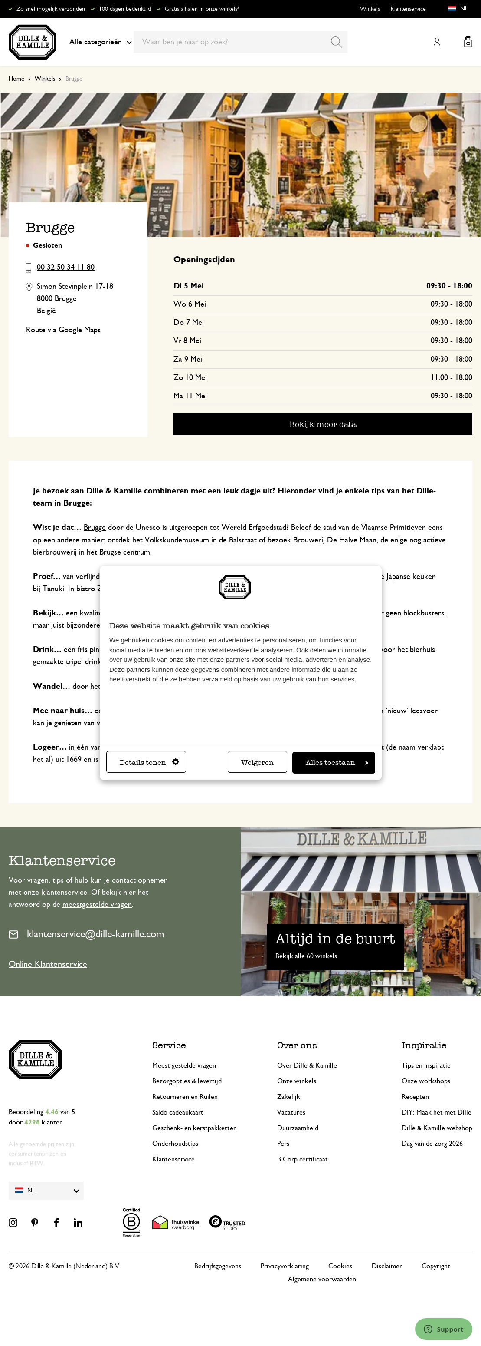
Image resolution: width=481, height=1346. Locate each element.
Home (16, 79)
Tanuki (53, 589)
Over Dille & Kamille (307, 1065)
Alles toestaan (337, 762)
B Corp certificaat (302, 1159)
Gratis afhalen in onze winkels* (202, 9)
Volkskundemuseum (176, 540)
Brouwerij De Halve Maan (334, 540)
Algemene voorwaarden (322, 1279)
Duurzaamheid (297, 1127)
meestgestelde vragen (97, 905)
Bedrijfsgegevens (217, 1266)
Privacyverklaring (285, 1266)
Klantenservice (408, 9)
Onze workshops (426, 1081)
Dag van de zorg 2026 (432, 1143)
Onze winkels (296, 1081)
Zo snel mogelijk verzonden (50, 9)
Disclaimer (387, 1266)
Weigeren (257, 762)
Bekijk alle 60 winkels (306, 955)
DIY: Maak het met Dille (436, 1112)
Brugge (95, 528)
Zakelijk (288, 1096)
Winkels (370, 9)
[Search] (336, 42)
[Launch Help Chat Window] (443, 1329)
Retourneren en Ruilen (185, 1096)
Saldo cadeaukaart (177, 1112)
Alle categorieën (100, 42)
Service (169, 1045)
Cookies (340, 1266)
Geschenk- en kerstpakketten (194, 1127)
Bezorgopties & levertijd (187, 1081)
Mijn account (436, 42)
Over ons (297, 1045)
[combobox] (240, 42)
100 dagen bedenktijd (125, 9)
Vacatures (291, 1112)
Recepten (415, 1096)
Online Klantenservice (48, 964)
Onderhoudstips (175, 1143)
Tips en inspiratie (426, 1065)
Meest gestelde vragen (184, 1065)
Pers (283, 1143)
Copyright (436, 1266)
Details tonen (149, 762)
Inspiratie (424, 1045)
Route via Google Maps (63, 330)
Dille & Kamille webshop (437, 1127)
